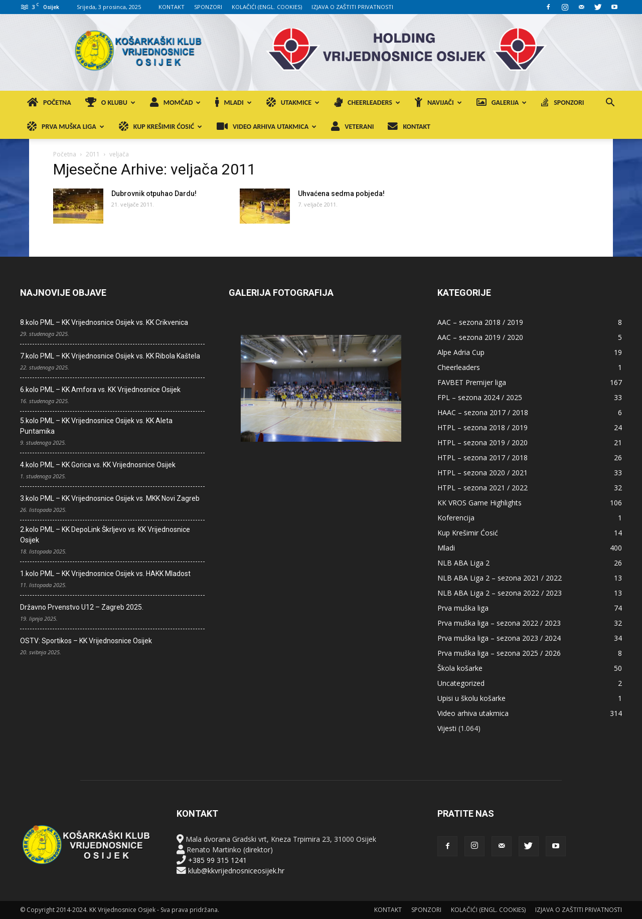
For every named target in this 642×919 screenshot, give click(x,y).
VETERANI (352, 126)
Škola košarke (460, 668)
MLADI (233, 102)
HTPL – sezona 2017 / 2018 (482, 457)
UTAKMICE (292, 102)
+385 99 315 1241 (217, 860)
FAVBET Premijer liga (471, 382)
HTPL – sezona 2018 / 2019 (482, 427)
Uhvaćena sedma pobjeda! (341, 194)
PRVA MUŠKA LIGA (65, 126)
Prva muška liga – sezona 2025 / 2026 (499, 653)
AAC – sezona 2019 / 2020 (480, 337)
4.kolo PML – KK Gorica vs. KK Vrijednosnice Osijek (98, 465)
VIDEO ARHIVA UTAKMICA (266, 126)
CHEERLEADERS (367, 102)
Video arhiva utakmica (473, 713)
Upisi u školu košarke (471, 698)
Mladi (446, 548)
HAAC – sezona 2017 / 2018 (482, 412)
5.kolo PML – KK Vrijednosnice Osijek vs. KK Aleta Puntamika (96, 426)
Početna (64, 154)
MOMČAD (175, 102)
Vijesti (446, 728)
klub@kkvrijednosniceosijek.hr (236, 870)
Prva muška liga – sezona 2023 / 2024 (499, 638)
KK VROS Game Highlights (479, 502)
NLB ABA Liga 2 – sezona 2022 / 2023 (499, 593)
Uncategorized (461, 683)
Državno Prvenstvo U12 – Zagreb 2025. (81, 607)
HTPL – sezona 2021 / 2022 (482, 487)
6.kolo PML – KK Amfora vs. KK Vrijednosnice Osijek (100, 390)
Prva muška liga (463, 608)
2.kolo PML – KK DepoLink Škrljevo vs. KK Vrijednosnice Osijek (105, 534)
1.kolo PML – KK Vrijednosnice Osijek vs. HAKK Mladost (105, 574)
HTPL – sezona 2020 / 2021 (482, 472)
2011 (93, 154)
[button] (610, 103)
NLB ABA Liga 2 (463, 563)
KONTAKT (171, 7)
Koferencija (455, 517)
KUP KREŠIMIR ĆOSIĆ (160, 126)
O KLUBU (110, 102)
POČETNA (49, 102)
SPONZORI (208, 7)
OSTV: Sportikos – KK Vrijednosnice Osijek (86, 641)
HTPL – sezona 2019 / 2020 (482, 442)
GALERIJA (501, 102)
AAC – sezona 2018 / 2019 (480, 322)
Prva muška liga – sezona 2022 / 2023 (499, 623)
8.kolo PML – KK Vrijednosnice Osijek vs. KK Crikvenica (104, 322)
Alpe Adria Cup (461, 352)
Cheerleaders (458, 367)
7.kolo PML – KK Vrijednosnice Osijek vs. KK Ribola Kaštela (110, 356)
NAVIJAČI (438, 102)
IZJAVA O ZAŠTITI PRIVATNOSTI (352, 7)
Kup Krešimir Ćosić (467, 532)
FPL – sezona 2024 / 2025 (479, 397)
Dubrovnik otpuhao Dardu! (154, 194)
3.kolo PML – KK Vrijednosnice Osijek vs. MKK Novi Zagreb (110, 498)
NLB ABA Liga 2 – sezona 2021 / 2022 (499, 578)
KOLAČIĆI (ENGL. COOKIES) (267, 7)
